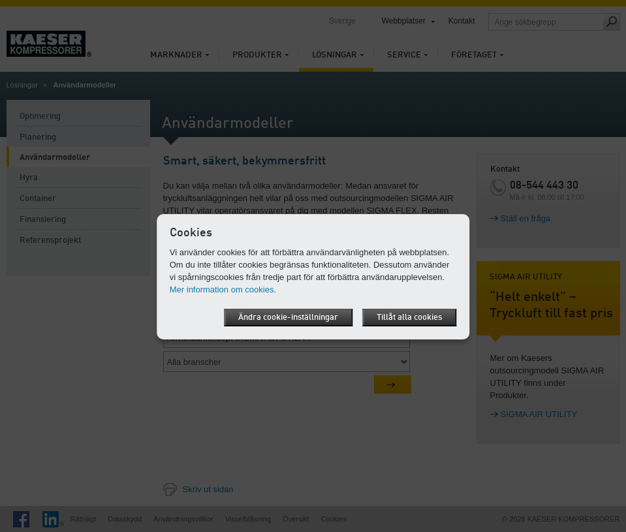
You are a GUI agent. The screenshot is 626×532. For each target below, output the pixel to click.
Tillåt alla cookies (409, 317)
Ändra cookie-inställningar (288, 317)
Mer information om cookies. (223, 289)
